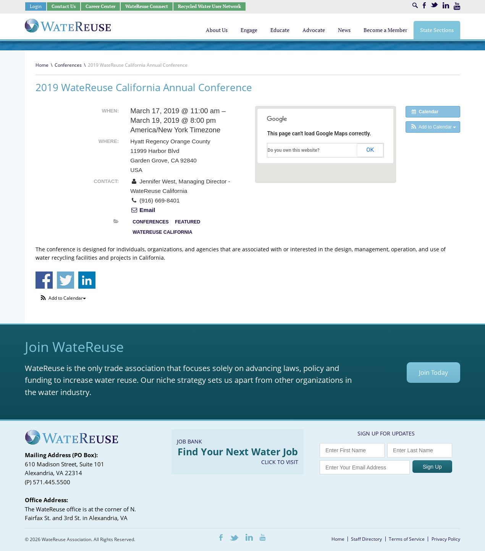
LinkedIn (446, 5)
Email (142, 210)
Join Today (433, 372)
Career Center (100, 6)
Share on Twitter (65, 280)
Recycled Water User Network (209, 6)
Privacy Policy (446, 539)
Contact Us (64, 6)
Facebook (424, 5)
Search (415, 5)
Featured (187, 222)
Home (42, 65)
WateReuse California (162, 232)
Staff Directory (366, 539)
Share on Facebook (44, 280)
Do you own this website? (294, 150)
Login (36, 6)
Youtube (457, 6)
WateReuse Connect (146, 6)
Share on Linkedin (86, 280)
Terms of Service (407, 539)
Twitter (434, 4)
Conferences (68, 65)
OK (370, 149)
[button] (433, 127)
